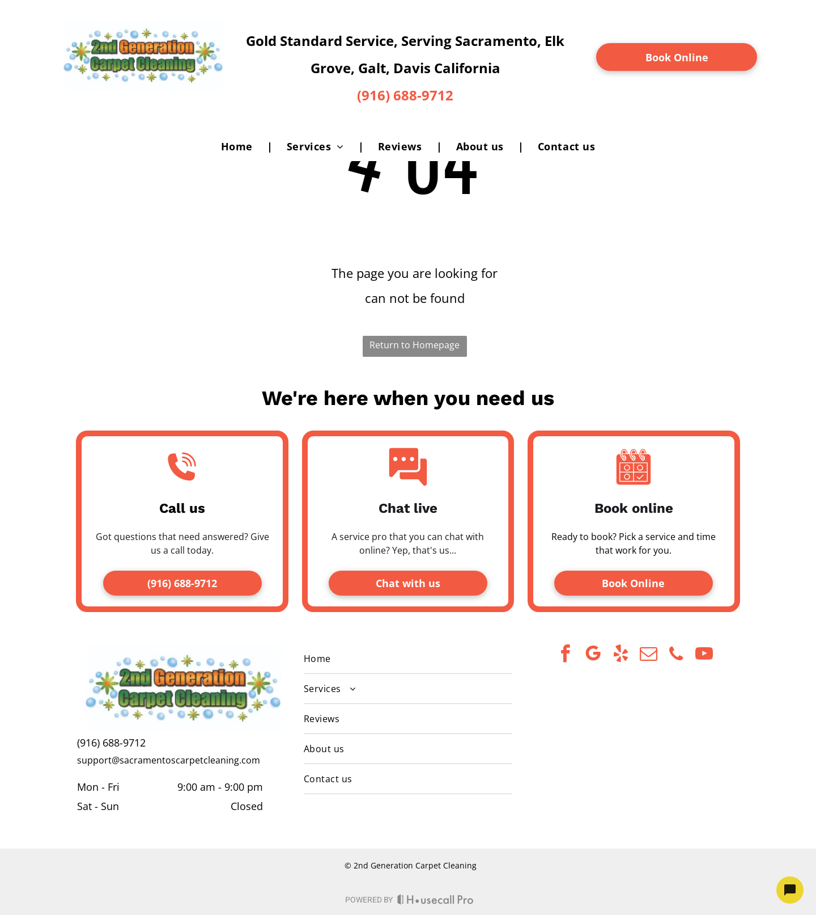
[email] (648, 655)
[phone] (676, 655)
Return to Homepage (414, 345)
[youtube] (704, 655)
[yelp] (620, 655)
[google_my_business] (593, 655)
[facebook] (565, 655)
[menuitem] (240, 146)
